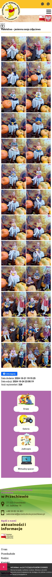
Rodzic (5, 558)
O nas (4, 549)
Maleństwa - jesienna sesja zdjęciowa (20, 29)
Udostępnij (9, 374)
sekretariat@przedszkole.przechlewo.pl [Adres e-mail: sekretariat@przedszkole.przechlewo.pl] (25, 514)
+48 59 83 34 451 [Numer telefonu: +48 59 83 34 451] (14, 511)
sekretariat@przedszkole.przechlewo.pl (42, 3)
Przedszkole (8, 553)
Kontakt (5, 562)
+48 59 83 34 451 (48, 3)
